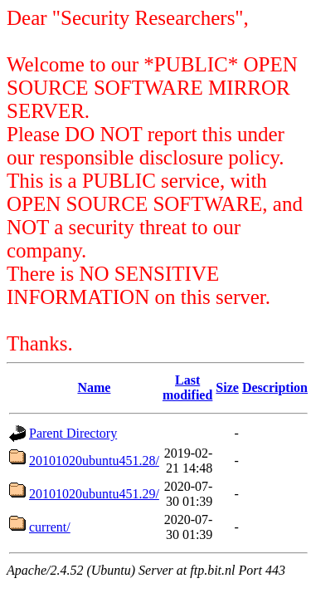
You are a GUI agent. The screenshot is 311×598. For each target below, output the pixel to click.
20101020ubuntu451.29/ (94, 494)
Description (275, 387)
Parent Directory (73, 433)
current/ (49, 527)
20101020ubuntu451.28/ (94, 460)
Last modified (187, 387)
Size (227, 387)
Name (93, 387)
